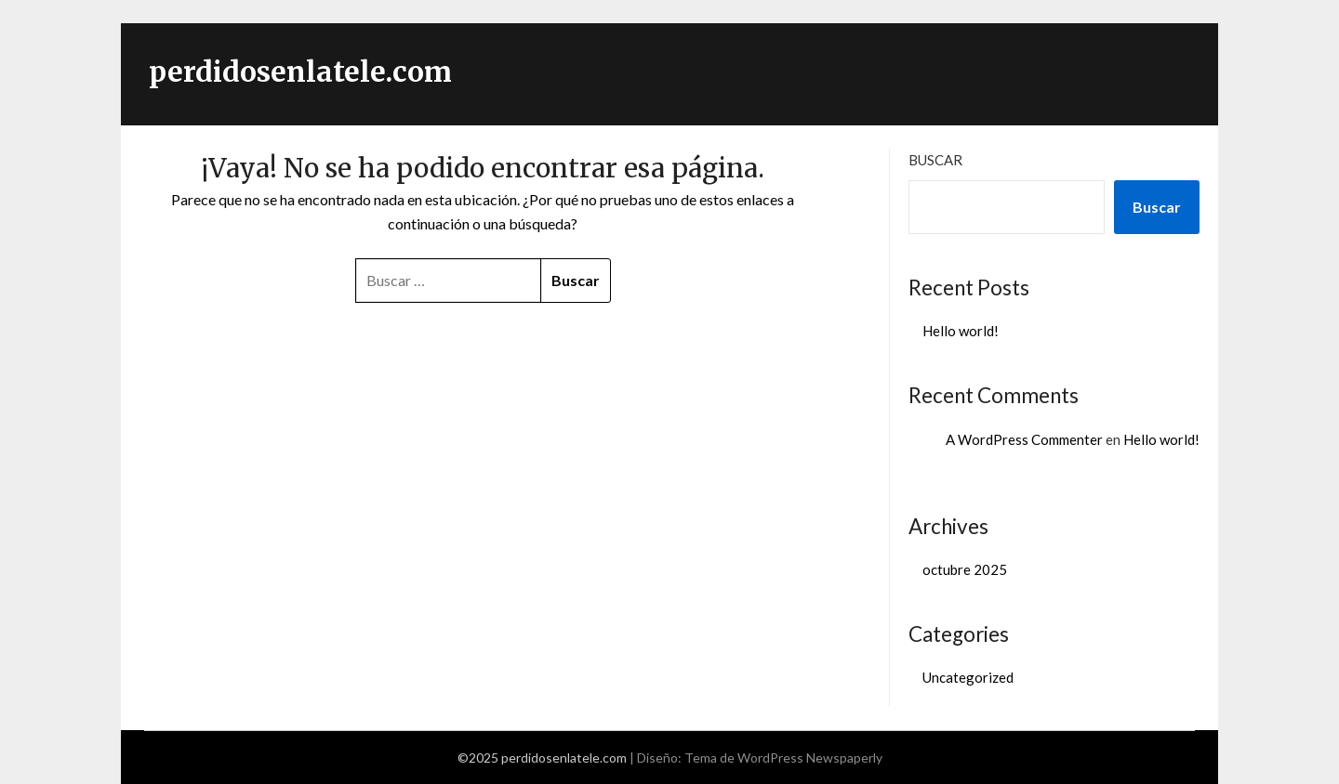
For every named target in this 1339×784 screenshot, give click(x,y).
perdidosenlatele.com (300, 71)
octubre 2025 (964, 569)
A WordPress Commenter (1024, 439)
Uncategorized (968, 677)
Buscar (935, 159)
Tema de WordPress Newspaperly (783, 757)
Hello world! (960, 330)
